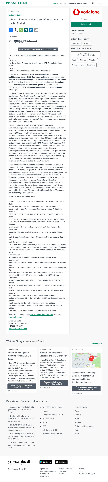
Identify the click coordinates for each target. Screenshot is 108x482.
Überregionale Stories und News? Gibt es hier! (38, 49)
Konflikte (78, 423)
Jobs (81, 472)
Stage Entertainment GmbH (53, 408)
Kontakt (82, 469)
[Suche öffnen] (93, 3)
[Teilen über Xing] (26, 30)
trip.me (45, 411)
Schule (77, 419)
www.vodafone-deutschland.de (41, 314)
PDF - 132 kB (25, 42)
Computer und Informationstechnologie (86, 54)
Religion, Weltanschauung (84, 427)
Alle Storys (86, 19)
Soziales (78, 415)
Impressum (43, 469)
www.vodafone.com (16, 317)
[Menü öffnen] (100, 3)
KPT (44, 427)
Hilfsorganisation (81, 408)
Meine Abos (82, 3)
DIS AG (45, 423)
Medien (83, 60)
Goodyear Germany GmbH (53, 415)
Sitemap (62, 474)
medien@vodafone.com (18, 328)
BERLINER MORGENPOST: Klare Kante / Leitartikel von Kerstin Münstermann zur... (21, 428)
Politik (77, 430)
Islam (77, 434)
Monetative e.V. (48, 419)
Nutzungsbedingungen (47, 472)
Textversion (63, 472)
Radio (74, 60)
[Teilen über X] (16, 30)
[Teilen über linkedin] (31, 30)
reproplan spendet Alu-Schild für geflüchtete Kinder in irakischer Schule (21, 410)
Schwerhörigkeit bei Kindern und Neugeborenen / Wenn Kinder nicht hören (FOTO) (21, 436)
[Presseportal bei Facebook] (19, 469)
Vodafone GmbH (15, 15)
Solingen (87, 44)
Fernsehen (92, 65)
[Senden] (36, 30)
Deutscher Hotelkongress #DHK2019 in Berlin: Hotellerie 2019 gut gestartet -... (21, 419)
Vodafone (93, 60)
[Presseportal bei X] (21, 469)
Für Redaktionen (65, 469)
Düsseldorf (76, 44)
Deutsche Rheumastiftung (52, 434)
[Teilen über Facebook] (11, 30)
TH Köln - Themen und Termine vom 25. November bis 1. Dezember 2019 (21, 445)
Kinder (77, 411)
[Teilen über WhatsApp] (21, 30)
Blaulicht (63, 3)
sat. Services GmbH (50, 430)
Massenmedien (78, 65)
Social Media (44, 477)
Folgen (86, 24)
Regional (72, 3)
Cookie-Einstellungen (87, 474)
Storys (55, 3)
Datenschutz (44, 474)
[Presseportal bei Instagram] (24, 469)
